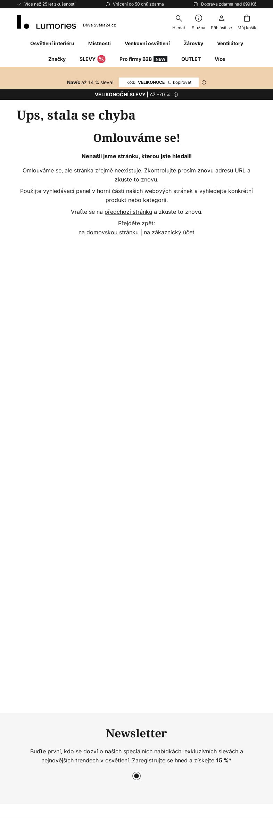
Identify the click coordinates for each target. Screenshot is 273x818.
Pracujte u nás (117, 538)
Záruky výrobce (37, 563)
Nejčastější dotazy (41, 503)
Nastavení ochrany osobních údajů (72, 758)
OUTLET (191, 59)
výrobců (168, 421)
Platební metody (38, 527)
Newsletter (113, 493)
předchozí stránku (128, 212)
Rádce (136, 562)
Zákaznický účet (38, 551)
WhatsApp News (120, 505)
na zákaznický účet (169, 232)
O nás (106, 481)
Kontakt (27, 491)
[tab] (54, 514)
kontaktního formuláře (118, 406)
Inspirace (111, 562)
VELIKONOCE (158, 82)
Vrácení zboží (35, 515)
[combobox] (178, 22)
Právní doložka (200, 545)
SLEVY (93, 59)
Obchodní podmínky (207, 532)
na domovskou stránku (108, 232)
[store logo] (66, 22)
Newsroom (113, 550)
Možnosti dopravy (41, 539)
